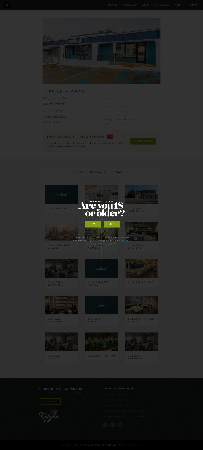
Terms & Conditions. (106, 244)
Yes (93, 224)
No (112, 224)
